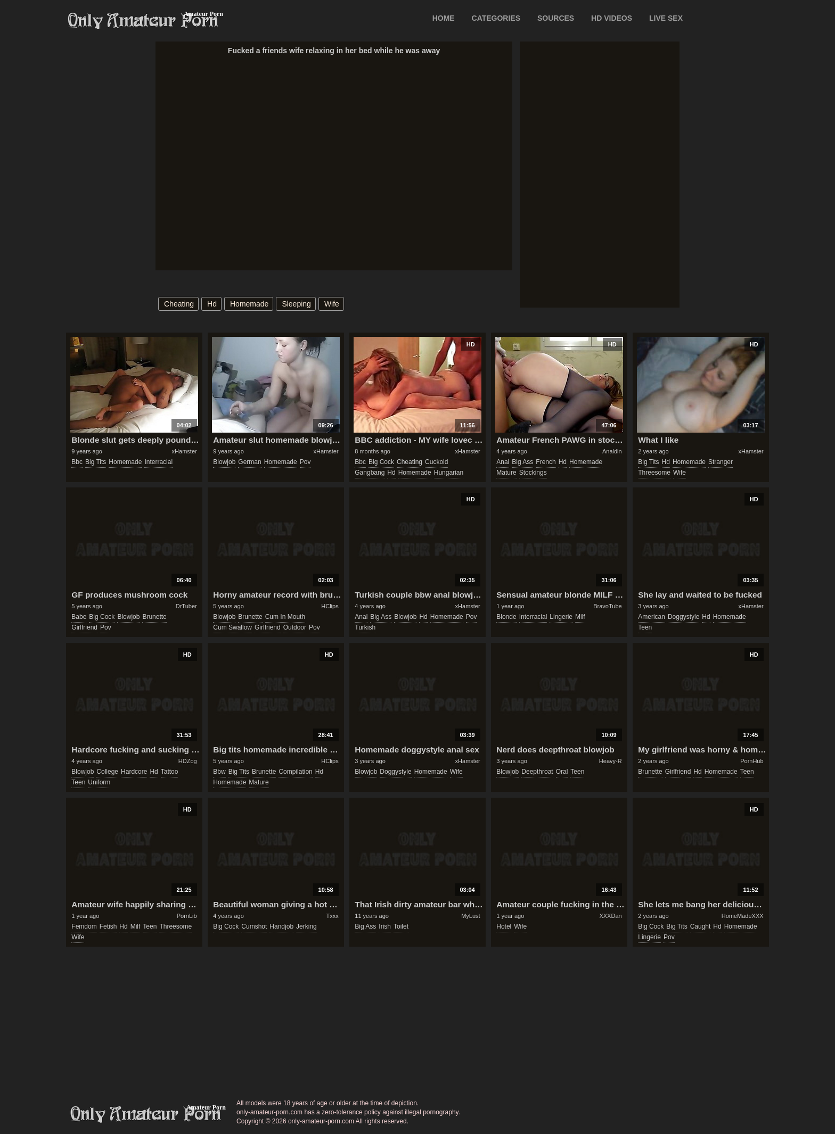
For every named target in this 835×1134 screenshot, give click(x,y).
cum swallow (232, 627)
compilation (295, 771)
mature (506, 472)
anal (502, 462)
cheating (179, 304)
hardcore (134, 771)
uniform (99, 782)
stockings (533, 472)
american (651, 616)
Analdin (612, 451)
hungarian (448, 472)
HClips (329, 606)
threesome (654, 472)
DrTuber (186, 606)
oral (562, 771)
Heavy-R (610, 761)
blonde (506, 616)
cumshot (254, 926)
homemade (249, 304)
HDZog (187, 761)
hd (212, 304)
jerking (306, 926)
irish (385, 926)
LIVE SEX (666, 18)
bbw (219, 771)
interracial (158, 462)
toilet (401, 926)
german (249, 462)
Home (443, 18)
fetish (108, 926)
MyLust (470, 916)
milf (580, 616)
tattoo (169, 771)
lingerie (561, 616)
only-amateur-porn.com (146, 1114)
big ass (522, 462)
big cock (381, 462)
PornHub (751, 761)
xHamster (184, 451)
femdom (83, 926)
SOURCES (555, 18)
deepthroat (537, 771)
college (107, 771)
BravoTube (607, 606)
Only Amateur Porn (143, 20)
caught (700, 926)
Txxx (332, 916)
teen (645, 627)
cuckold (436, 462)
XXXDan (610, 916)
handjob (281, 926)
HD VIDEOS (611, 18)
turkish (365, 627)
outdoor (294, 627)
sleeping (296, 304)
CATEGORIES (496, 18)
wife (331, 304)
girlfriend (84, 627)
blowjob (224, 462)
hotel (503, 926)
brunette (154, 616)
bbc (77, 462)
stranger (720, 462)
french (545, 462)
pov (305, 462)
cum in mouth (285, 616)
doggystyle (683, 616)
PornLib (187, 916)
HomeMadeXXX (743, 916)
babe (78, 616)
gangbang (369, 472)
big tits (95, 462)
